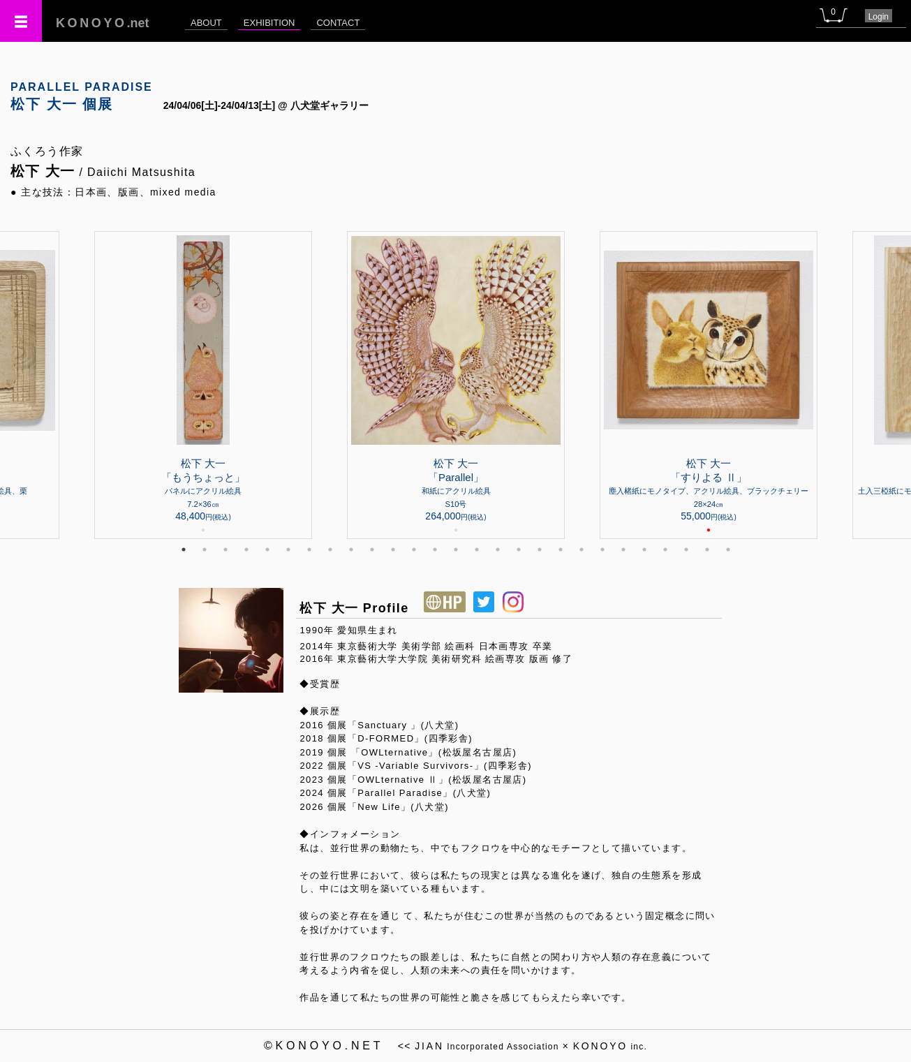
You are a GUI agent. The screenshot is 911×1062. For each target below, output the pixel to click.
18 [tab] (540, 549)
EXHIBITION (269, 22)
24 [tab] (665, 549)
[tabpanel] (456, 385)
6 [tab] (288, 549)
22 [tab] (623, 549)
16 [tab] (498, 549)
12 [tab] (414, 549)
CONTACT (338, 22)
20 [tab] (581, 549)
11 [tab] (393, 549)
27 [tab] (728, 549)
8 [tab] (330, 549)
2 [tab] (205, 549)
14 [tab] (456, 549)
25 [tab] (686, 549)
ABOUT (206, 22)
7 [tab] (309, 549)
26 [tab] (707, 549)
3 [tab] (225, 549)
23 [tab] (644, 549)
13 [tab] (435, 549)
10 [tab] (372, 549)
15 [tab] (477, 549)
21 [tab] (602, 549)
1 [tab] (184, 549)
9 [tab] (351, 549)
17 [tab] (519, 549)
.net (102, 23)
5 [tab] (267, 549)
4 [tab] (246, 549)
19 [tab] (561, 549)
